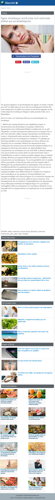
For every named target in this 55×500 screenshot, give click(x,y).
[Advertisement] (27, 86)
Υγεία (8, 8)
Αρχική (3, 8)
